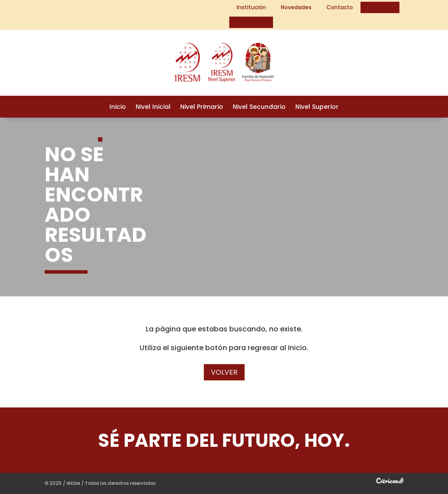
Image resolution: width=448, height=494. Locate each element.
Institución (251, 7)
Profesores (251, 22)
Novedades (296, 7)
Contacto (339, 7)
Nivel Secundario (259, 107)
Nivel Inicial (153, 107)
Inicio (117, 107)
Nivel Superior (317, 107)
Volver (224, 372)
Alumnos (380, 7)
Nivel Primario (201, 107)
